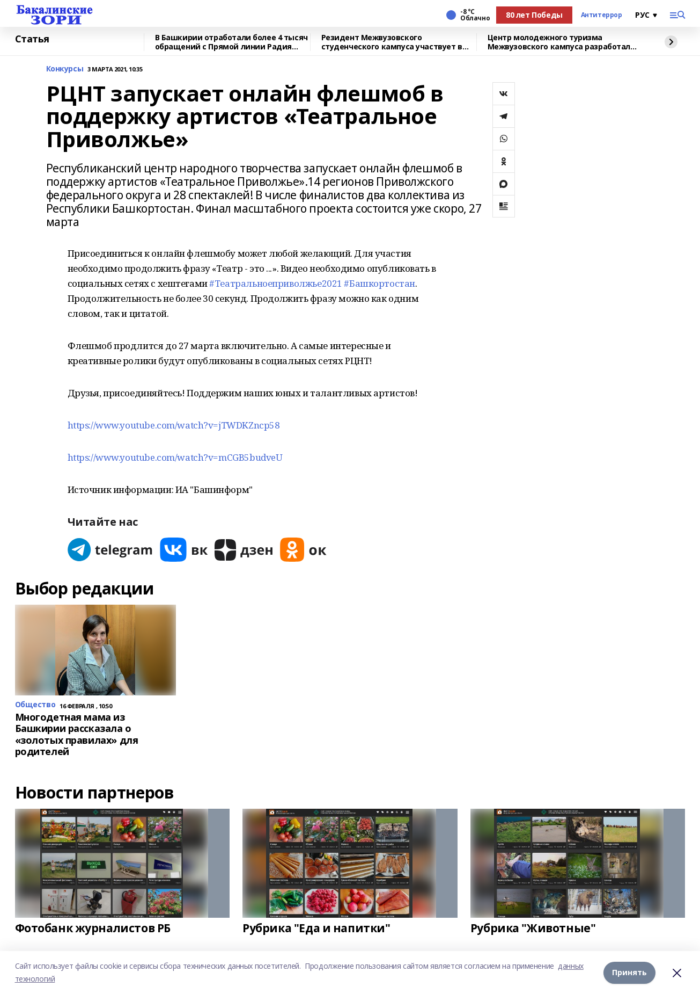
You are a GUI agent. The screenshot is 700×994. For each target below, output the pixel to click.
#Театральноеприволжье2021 (275, 283)
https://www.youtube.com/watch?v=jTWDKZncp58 (174, 425)
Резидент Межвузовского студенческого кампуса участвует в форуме (391, 42)
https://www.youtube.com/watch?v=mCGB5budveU (175, 457)
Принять (629, 972)
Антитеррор (601, 15)
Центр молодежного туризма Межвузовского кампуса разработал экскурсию (559, 42)
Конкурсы (65, 69)
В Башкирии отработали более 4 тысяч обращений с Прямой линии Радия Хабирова (231, 42)
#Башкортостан (379, 283)
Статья (32, 39)
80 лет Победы (534, 15)
